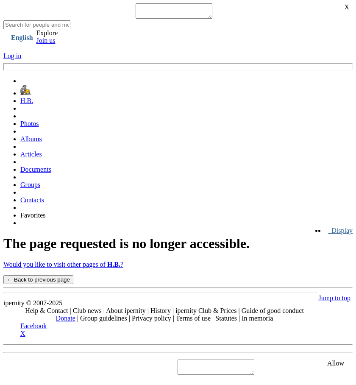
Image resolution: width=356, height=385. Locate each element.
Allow (335, 365)
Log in (12, 58)
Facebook (33, 328)
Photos (29, 126)
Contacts (32, 202)
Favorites (33, 217)
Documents (35, 172)
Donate (65, 320)
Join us (46, 43)
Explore (47, 35)
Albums (31, 141)
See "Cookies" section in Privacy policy (57, 369)
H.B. (26, 103)
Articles (31, 156)
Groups (30, 187)
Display (340, 233)
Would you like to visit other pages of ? (63, 267)
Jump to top (334, 300)
